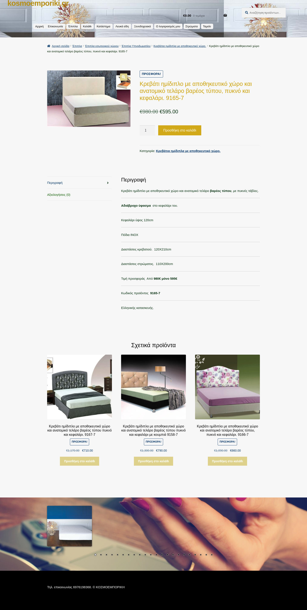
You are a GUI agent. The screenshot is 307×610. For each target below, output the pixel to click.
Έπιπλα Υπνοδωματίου (136, 46)
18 (189, 555)
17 (184, 555)
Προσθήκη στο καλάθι (179, 130)
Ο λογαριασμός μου (168, 26)
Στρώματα (191, 26)
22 (211, 555)
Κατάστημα (103, 26)
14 (167, 555)
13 (161, 555)
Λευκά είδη (122, 26)
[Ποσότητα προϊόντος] (147, 130)
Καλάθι (87, 26)
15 (173, 555)
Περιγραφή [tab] (54, 182)
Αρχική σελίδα (60, 46)
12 (156, 555)
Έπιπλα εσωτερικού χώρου (102, 46)
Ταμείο (207, 26)
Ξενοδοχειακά (142, 26)
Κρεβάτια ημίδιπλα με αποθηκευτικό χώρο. (180, 46)
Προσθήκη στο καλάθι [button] (79, 461)
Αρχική (39, 26)
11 (150, 555)
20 (200, 555)
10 (145, 555)
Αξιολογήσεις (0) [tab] (58, 194)
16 (178, 555)
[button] (123, 77)
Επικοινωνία (55, 26)
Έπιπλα (73, 26)
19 (195, 555)
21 (206, 555)
